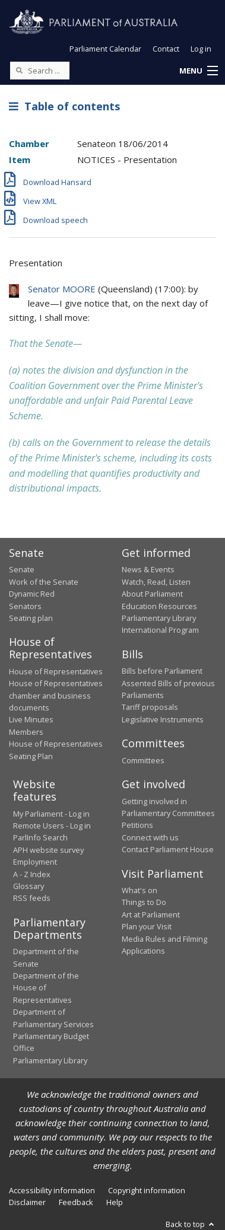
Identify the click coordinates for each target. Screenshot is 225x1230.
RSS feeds (31, 898)
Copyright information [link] (146, 1190)
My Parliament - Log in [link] (51, 813)
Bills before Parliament (162, 670)
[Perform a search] (19, 70)
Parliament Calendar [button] (105, 48)
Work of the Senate (43, 581)
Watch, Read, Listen (156, 581)
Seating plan (31, 618)
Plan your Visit (147, 926)
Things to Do (144, 902)
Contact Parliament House (168, 849)
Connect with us (150, 837)
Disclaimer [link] (27, 1202)
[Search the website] (39, 70)
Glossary (28, 886)
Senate (21, 569)
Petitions (137, 825)
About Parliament (152, 593)
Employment (35, 861)
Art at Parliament (151, 914)
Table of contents (64, 106)
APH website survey (48, 850)
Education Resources (159, 606)
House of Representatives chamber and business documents (56, 695)
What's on (139, 890)
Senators (25, 606)
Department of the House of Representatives (46, 987)
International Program (160, 629)
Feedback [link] (76, 1202)
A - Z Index (31, 874)
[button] (198, 71)
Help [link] (114, 1202)
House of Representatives (56, 671)
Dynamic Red (32, 593)
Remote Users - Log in (52, 825)
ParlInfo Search (40, 837)
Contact (166, 48)
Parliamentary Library (159, 618)
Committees (143, 760)
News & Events (148, 569)
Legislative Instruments (163, 719)
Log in (201, 48)
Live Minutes (31, 719)
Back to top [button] (191, 1224)
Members (26, 731)
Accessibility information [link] (52, 1190)
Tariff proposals (150, 707)
